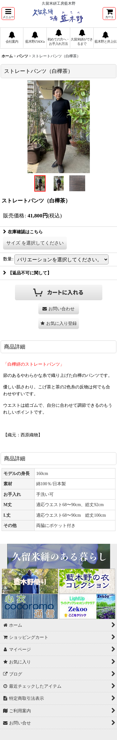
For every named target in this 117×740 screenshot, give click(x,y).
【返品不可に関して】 (27, 272)
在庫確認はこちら (23, 231)
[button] (8, 13)
